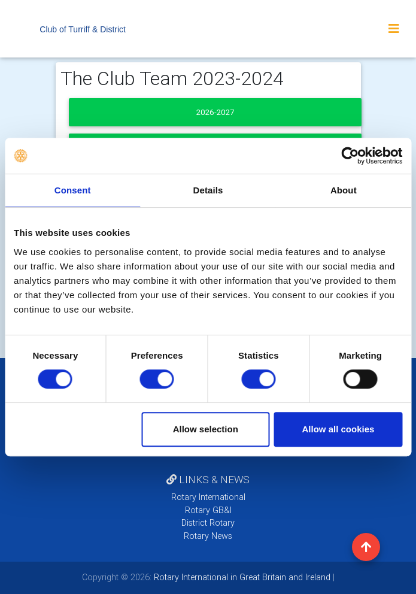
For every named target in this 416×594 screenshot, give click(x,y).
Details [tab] (208, 190)
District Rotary (208, 522)
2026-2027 (215, 112)
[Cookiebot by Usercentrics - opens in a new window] (349, 156)
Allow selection (205, 429)
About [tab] (343, 190)
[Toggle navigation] (393, 28)
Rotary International (208, 497)
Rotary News (208, 536)
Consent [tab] (72, 190)
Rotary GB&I (208, 510)
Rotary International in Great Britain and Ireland (240, 577)
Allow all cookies (338, 429)
